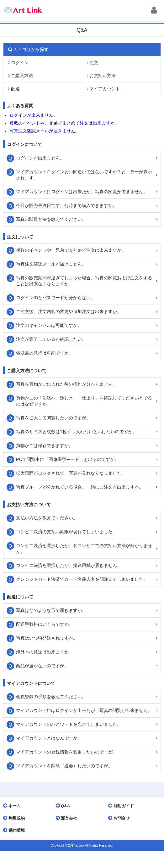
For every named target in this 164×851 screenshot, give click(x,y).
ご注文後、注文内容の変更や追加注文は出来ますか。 (68, 311)
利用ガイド (122, 805)
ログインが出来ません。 (33, 115)
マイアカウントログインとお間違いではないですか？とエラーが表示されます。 (84, 174)
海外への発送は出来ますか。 (44, 651)
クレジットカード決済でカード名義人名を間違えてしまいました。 (82, 579)
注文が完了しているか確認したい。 (51, 339)
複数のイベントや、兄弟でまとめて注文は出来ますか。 (64, 123)
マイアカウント (103, 88)
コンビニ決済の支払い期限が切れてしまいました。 (66, 531)
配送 (14, 88)
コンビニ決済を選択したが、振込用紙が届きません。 (68, 565)
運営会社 (68, 817)
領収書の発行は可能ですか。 (44, 353)
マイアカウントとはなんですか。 (49, 738)
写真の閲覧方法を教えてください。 (51, 219)
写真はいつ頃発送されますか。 (46, 638)
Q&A (64, 805)
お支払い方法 (101, 75)
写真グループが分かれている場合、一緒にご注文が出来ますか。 (79, 487)
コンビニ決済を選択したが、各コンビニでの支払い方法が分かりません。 (84, 548)
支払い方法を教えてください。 (46, 517)
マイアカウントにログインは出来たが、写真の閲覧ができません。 (82, 191)
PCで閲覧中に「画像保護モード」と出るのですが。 (67, 459)
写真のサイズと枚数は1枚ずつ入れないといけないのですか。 (76, 431)
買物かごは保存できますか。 (44, 445)
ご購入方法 (20, 75)
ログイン (18, 62)
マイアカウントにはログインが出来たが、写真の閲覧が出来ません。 (84, 710)
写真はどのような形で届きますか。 (51, 610)
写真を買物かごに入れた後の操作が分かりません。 (66, 384)
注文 (92, 62)
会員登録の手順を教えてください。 (51, 696)
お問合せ (120, 817)
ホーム (13, 805)
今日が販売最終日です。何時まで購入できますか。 (66, 205)
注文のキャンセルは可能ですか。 (49, 325)
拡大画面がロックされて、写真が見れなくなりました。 (71, 473)
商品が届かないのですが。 (42, 665)
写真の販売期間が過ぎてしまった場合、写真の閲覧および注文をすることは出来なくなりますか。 (84, 280)
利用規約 (15, 817)
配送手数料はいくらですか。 (44, 624)
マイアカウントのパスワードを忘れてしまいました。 (68, 724)
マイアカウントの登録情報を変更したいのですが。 (66, 751)
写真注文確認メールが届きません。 (44, 130)
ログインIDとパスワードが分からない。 (55, 297)
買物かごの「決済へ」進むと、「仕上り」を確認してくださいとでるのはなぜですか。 (84, 400)
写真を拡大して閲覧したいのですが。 (53, 417)
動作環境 (15, 830)
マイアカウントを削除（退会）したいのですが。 (64, 765)
